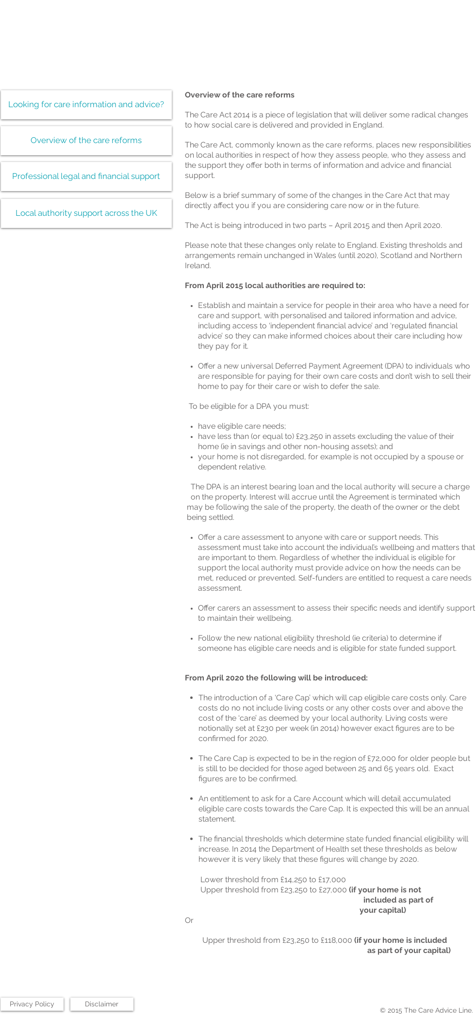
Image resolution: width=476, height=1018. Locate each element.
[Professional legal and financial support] (86, 176)
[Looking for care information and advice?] (86, 104)
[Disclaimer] (101, 1004)
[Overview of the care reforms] (86, 140)
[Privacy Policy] (32, 1004)
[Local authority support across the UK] (86, 213)
